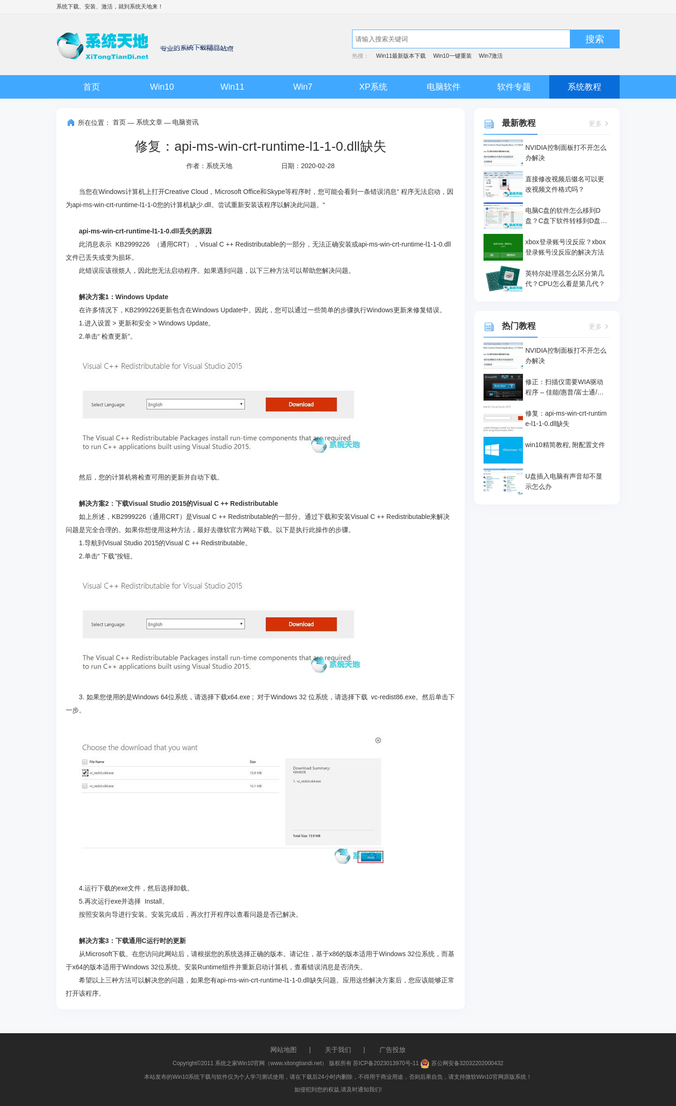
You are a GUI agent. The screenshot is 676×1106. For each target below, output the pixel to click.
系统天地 (141, 6)
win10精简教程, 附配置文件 (565, 445)
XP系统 (373, 87)
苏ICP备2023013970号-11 (386, 1063)
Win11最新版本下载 (401, 56)
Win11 (232, 87)
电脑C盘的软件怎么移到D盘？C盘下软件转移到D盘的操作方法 (566, 216)
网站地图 (283, 1049)
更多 (599, 123)
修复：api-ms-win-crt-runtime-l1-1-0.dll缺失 (566, 418)
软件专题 (514, 87)
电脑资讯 (185, 122)
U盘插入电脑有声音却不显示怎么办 (563, 481)
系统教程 (584, 87)
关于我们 (338, 1049)
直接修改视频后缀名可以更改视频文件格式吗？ (564, 184)
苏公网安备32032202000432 (461, 1063)
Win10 (162, 87)
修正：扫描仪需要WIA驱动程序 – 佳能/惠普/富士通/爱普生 (564, 387)
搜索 (594, 39)
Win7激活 (491, 56)
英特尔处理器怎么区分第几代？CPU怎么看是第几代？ (565, 278)
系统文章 (149, 122)
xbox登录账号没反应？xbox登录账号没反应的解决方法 (565, 247)
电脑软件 (444, 87)
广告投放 (392, 1049)
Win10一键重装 (452, 56)
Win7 (302, 87)
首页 (91, 87)
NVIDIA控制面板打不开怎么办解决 (566, 153)
